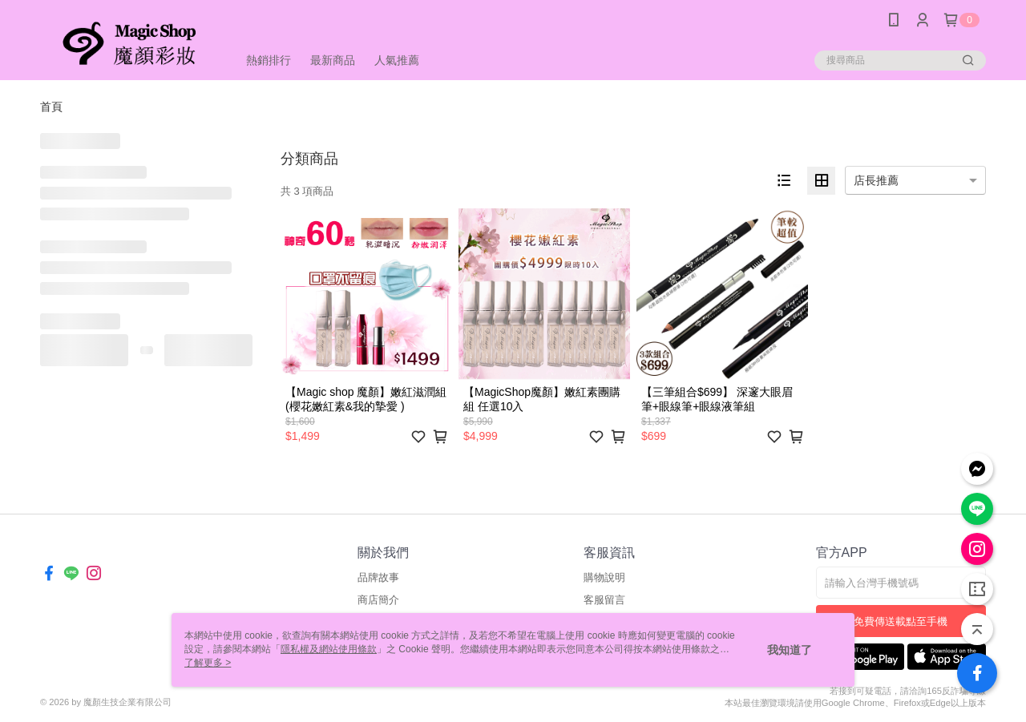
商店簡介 (378, 600)
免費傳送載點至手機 (900, 621)
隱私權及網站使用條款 (329, 649)
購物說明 (604, 577)
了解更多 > (207, 662)
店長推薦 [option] (876, 180)
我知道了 (789, 649)
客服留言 (604, 600)
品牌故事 (378, 577)
